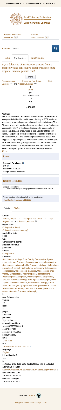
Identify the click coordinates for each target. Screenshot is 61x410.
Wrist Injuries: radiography (39, 280)
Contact (44, 402)
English (5, 352)
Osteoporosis (15, 274)
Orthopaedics (8, 253)
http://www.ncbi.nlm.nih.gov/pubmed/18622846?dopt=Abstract (29, 370)
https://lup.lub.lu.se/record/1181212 (17, 200)
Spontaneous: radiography (13, 265)
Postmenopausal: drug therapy (40, 277)
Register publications (12, 34)
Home (7, 58)
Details (7, 208)
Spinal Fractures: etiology (13, 288)
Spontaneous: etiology (12, 259)
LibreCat (34, 395)
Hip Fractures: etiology (36, 265)
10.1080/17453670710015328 (15, 346)
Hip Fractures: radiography (32, 268)
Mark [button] (30, 77)
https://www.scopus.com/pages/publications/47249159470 (30, 189)
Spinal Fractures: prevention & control (39, 285)
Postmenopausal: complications (36, 274)
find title (13, 172)
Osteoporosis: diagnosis (25, 271)
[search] (32, 48)
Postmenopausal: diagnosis (14, 277)
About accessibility (32, 402)
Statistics (34, 34)
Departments (37, 58)
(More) (4, 151)
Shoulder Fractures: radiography (23, 291)
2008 (30, 90)
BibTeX (17, 208)
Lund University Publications (37, 17)
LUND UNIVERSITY (15, 3)
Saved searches (40, 37)
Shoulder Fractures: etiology (14, 280)
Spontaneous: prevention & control (41, 262)
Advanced (6, 48)
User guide (18, 402)
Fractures (21, 262)
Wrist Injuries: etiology (37, 282)
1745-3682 (7, 341)
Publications (20, 58)
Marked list (11, 37)
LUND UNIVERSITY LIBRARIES (40, 3)
